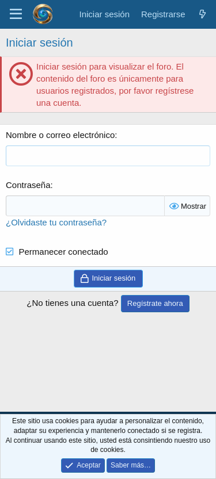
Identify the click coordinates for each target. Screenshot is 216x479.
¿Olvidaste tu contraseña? (56, 222)
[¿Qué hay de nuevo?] (202, 14)
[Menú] (15, 14)
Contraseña (28, 185)
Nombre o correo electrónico (60, 135)
